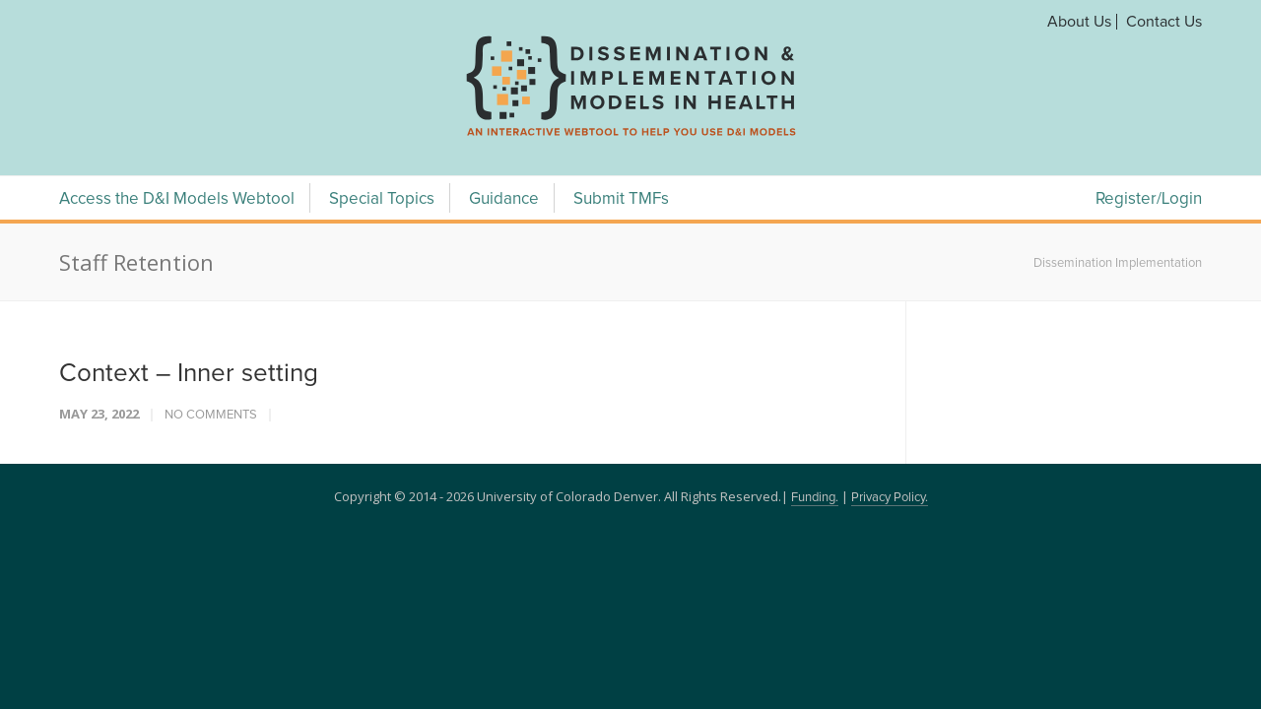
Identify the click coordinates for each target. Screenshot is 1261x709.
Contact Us (1164, 22)
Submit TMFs (621, 199)
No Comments (211, 415)
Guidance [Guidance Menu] (504, 199)
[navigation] (630, 136)
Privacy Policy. (889, 497)
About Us (1079, 22)
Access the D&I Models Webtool (177, 199)
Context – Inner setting (188, 373)
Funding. (814, 497)
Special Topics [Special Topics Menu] (381, 199)
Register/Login (1148, 199)
